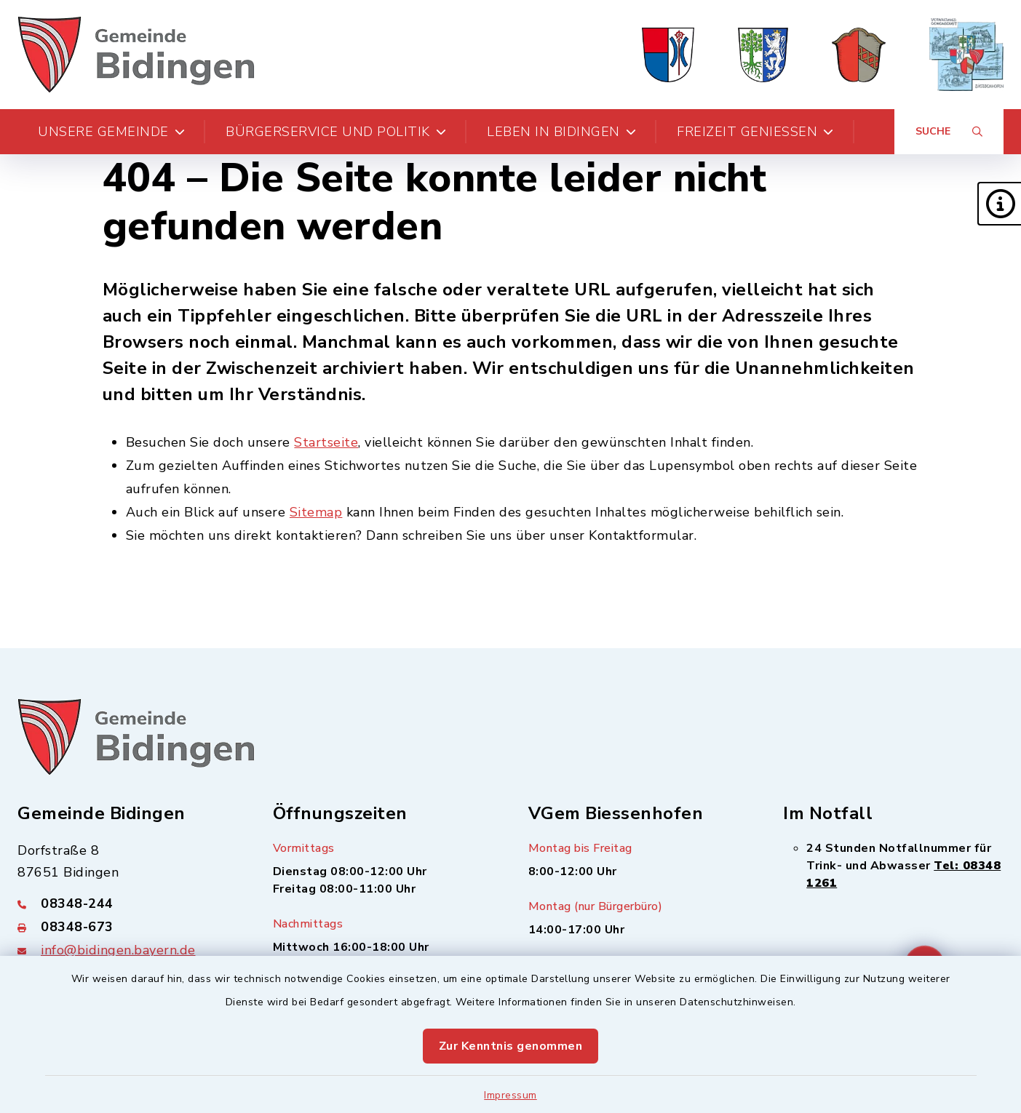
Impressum (510, 1095)
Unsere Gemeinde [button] (111, 131)
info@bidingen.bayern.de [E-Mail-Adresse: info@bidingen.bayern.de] (118, 950)
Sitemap (316, 512)
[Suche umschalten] (949, 131)
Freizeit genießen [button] (755, 131)
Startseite (326, 442)
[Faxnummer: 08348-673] (127, 927)
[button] (999, 204)
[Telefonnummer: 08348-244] (127, 903)
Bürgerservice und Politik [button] (336, 131)
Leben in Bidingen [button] (561, 131)
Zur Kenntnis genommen (511, 1046)
